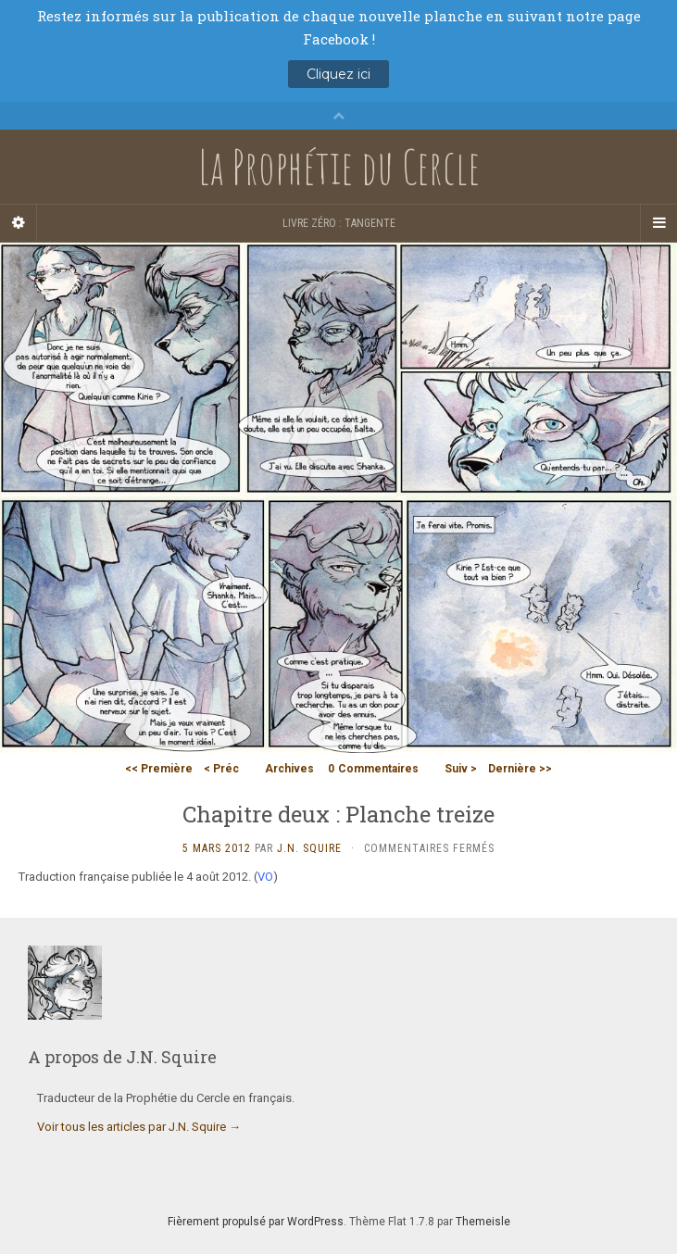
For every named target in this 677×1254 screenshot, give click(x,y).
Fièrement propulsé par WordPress (256, 1221)
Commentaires (373, 768)
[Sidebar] (18, 223)
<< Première (159, 768)
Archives (289, 768)
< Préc (221, 768)
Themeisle (483, 1221)
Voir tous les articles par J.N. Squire (139, 1127)
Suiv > (461, 768)
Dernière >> (520, 768)
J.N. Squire (309, 848)
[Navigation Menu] (658, 223)
